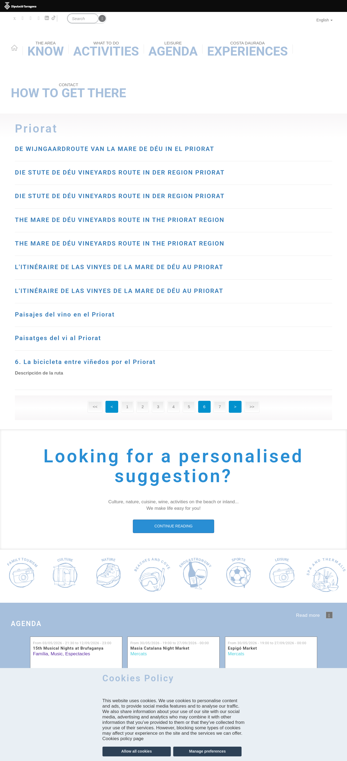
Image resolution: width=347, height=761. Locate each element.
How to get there (68, 91)
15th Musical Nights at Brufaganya (68, 648)
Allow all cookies (136, 751)
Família (40, 653)
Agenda (36, 622)
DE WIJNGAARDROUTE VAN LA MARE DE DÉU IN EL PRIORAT (161, 148)
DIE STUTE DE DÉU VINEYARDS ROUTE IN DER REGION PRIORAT (168, 171)
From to (72, 643)
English (324, 20)
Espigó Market (242, 648)
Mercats (138, 653)
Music (57, 653)
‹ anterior (329, 615)
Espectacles (77, 653)
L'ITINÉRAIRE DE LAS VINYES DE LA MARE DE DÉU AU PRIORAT (167, 266)
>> (252, 406)
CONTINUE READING (174, 526)
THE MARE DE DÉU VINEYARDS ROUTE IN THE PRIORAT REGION (168, 219)
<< (95, 406)
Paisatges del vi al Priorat (78, 337)
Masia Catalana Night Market (159, 648)
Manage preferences (207, 751)
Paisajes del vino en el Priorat (88, 313)
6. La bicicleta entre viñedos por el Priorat (118, 361)
